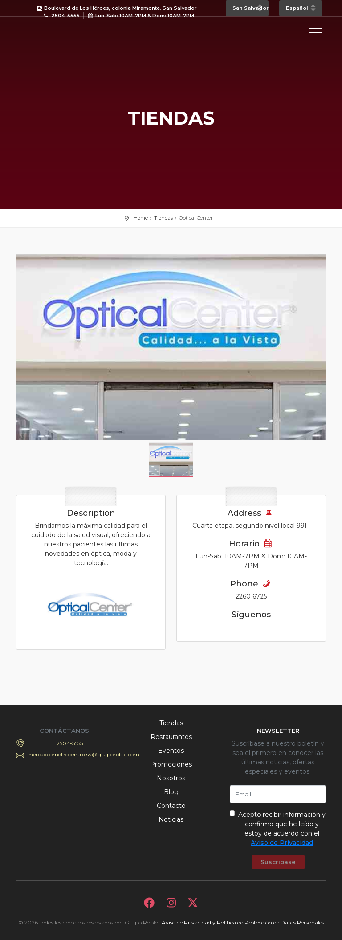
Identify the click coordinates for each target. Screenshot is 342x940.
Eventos (171, 751)
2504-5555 (70, 743)
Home (141, 218)
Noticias (171, 819)
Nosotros (171, 778)
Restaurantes (171, 737)
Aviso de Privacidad (282, 843)
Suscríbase (278, 861)
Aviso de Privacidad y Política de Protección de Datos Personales (243, 922)
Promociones (171, 764)
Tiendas (163, 218)
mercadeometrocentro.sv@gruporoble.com (69, 754)
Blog (171, 792)
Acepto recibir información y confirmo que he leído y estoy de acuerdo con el (282, 829)
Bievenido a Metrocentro (56, 30)
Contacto (171, 806)
